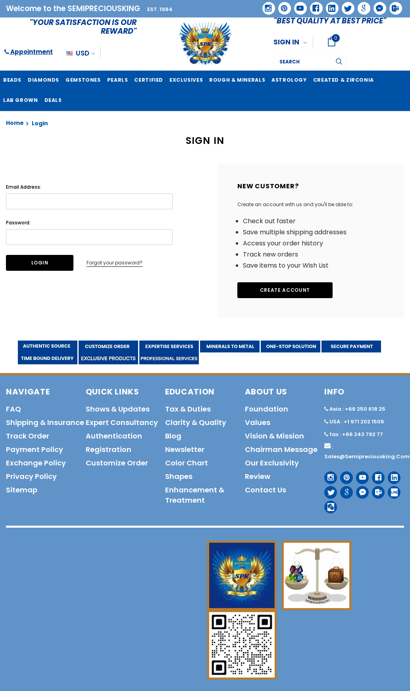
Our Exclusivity (272, 462)
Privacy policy (31, 476)
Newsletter (184, 449)
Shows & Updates (118, 408)
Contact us (265, 489)
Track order (27, 435)
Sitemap (21, 489)
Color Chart (186, 462)
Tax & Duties (188, 408)
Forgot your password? (114, 262)
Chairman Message (281, 449)
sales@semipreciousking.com (367, 456)
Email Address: (23, 186)
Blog (173, 435)
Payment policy (34, 449)
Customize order (117, 462)
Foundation (266, 408)
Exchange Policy (36, 462)
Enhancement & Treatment (194, 494)
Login (40, 123)
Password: (18, 222)
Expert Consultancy (122, 422)
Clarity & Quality (195, 422)
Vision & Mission (274, 435)
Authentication (114, 435)
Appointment (28, 52)
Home (15, 122)
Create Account (285, 289)
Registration (108, 449)
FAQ (13, 408)
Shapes (178, 476)
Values (257, 422)
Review (257, 476)
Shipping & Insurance (45, 422)
